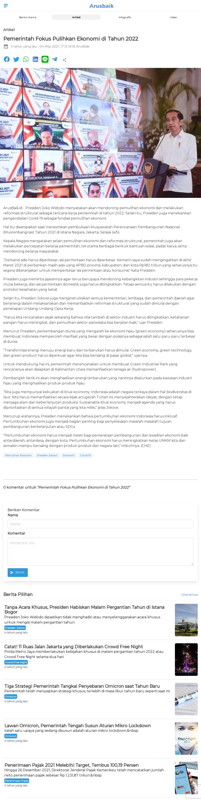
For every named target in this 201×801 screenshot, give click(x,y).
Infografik (125, 17)
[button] (5, 5)
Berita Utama (27, 17)
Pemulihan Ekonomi (18, 455)
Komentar (16, 533)
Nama (13, 515)
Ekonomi (69, 455)
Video (173, 17)
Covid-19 (85, 455)
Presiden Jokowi (47, 455)
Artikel (76, 17)
